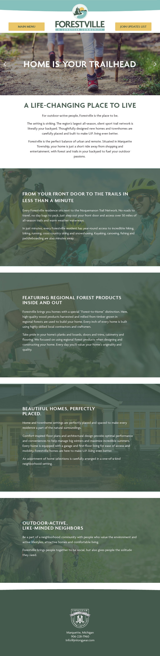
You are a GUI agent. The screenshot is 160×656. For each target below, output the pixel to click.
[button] (4, 64)
